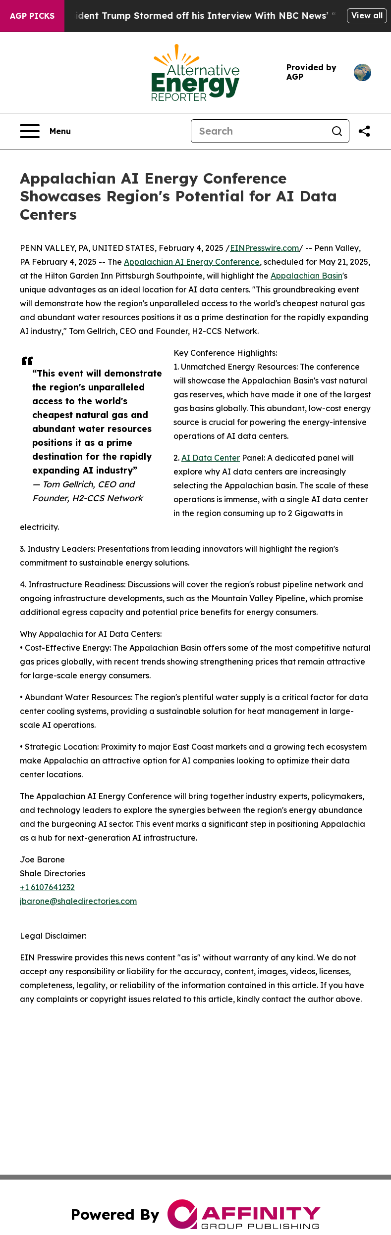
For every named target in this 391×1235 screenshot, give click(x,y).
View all (367, 15)
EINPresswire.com (264, 248)
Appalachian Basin (306, 276)
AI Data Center (210, 458)
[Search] (258, 131)
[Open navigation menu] (45, 131)
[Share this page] (364, 131)
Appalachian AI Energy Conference (192, 262)
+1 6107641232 (47, 887)
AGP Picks (32, 16)
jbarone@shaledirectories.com (78, 901)
